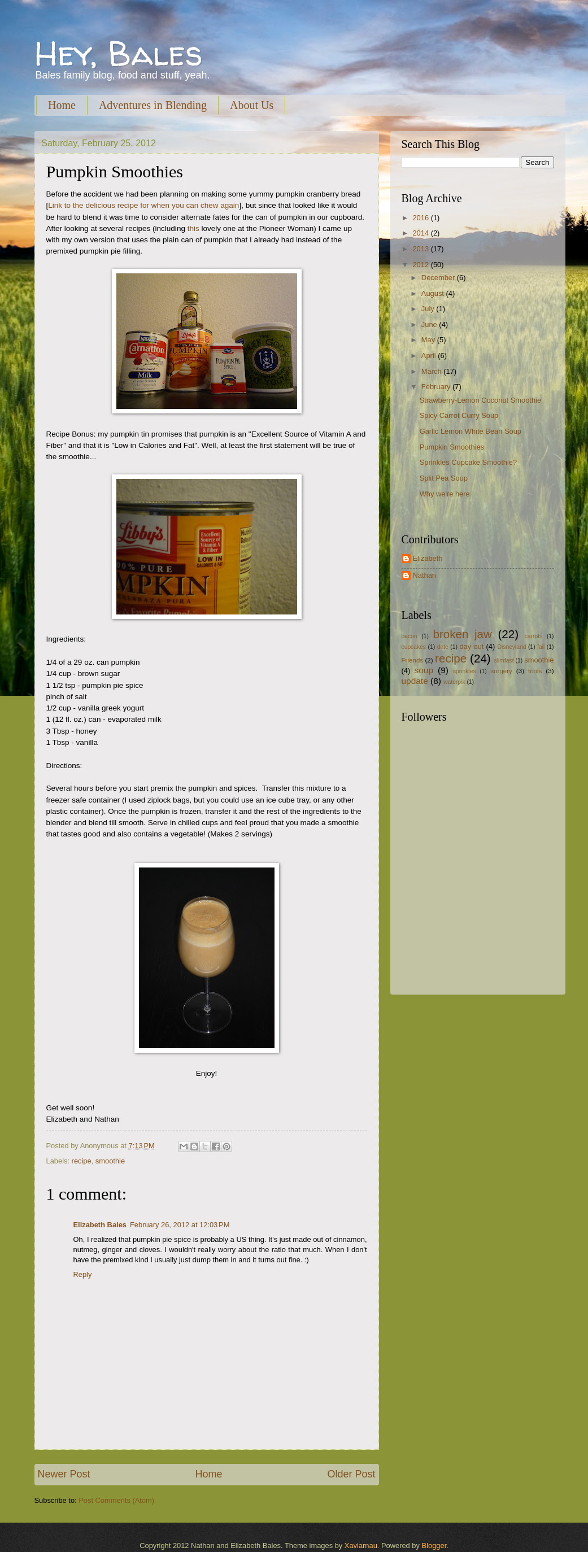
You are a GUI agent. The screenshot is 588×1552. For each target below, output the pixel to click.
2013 (421, 249)
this (193, 228)
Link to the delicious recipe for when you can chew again (143, 205)
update (415, 681)
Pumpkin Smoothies (452, 447)
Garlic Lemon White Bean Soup (470, 431)
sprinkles (464, 671)
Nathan (425, 575)
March (432, 371)
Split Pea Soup (444, 478)
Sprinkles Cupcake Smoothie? (468, 462)
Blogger (434, 1545)
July (428, 308)
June (430, 324)
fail (541, 647)
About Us (251, 105)
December (439, 277)
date (442, 647)
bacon (409, 636)
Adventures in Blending (153, 105)
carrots (533, 636)
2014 (421, 233)
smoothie (110, 1161)
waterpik (454, 682)
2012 (421, 264)
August (433, 293)
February (436, 386)
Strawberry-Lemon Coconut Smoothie (480, 400)
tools (535, 671)
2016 (421, 217)
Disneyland (512, 647)
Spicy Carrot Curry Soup (459, 415)
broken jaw (462, 633)
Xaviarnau (361, 1545)
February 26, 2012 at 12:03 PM (179, 1224)
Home (62, 105)
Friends (413, 660)
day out (471, 646)
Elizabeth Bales (100, 1224)
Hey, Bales (118, 53)
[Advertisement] (472, 904)
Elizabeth (428, 558)
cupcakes (414, 647)
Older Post (351, 1474)
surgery (501, 671)
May (429, 339)
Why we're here (445, 494)
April (429, 355)
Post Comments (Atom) (116, 1500)
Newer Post (64, 1474)
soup (424, 670)
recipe (82, 1161)
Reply (82, 1274)
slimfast (504, 660)
